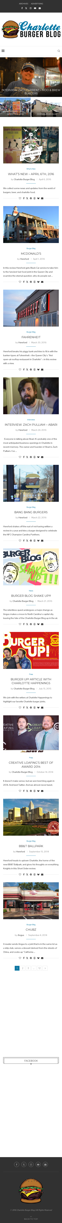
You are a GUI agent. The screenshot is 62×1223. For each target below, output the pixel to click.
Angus (21, 935)
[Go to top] (31, 1218)
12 (39, 968)
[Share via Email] (42, 198)
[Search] (58, 51)
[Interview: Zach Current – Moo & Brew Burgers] (31, 77)
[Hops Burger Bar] (46, 107)
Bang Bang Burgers (31, 512)
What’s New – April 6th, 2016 (31, 174)
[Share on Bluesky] (38, 198)
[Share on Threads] (34, 198)
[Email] (40, 8)
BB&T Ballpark (31, 846)
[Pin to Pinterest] (31, 198)
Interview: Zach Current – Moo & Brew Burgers (31, 92)
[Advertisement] (31, 1017)
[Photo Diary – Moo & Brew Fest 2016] (15, 107)
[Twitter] (26, 8)
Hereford (24, 258)
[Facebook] (22, 8)
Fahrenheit (31, 337)
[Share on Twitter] (27, 198)
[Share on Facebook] (23, 198)
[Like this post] (20, 198)
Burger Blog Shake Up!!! (31, 596)
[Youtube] (35, 8)
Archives (23, 4)
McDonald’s (31, 253)
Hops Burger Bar (47, 114)
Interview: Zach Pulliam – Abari (31, 424)
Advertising (37, 4)
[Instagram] (30, 8)
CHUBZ (31, 929)
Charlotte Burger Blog (24, 179)
